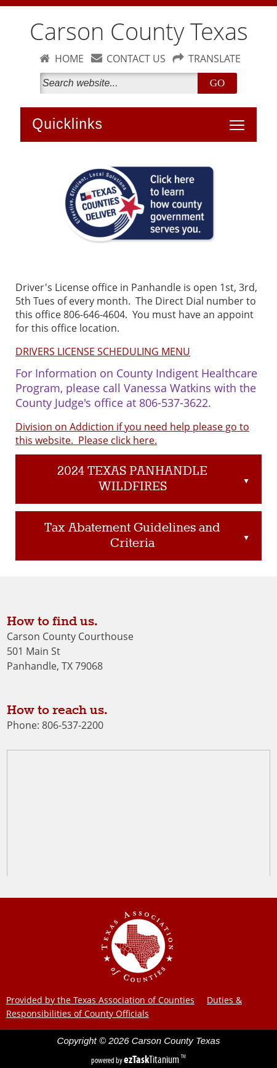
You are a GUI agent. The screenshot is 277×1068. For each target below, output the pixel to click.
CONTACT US (136, 58)
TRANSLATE (214, 58)
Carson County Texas (139, 31)
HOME (69, 58)
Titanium (152, 1059)
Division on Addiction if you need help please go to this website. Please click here (132, 433)
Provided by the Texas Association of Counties (100, 1000)
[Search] (121, 83)
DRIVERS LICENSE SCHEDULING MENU (102, 351)
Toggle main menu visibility (240, 118)
